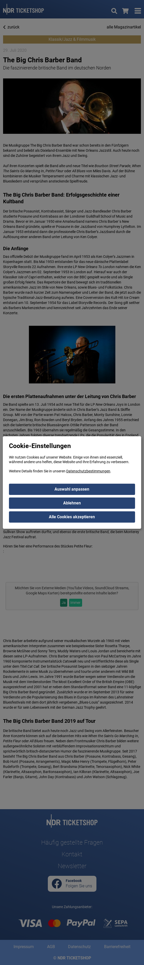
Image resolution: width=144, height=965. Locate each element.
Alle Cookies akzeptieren (72, 516)
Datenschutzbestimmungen (88, 471)
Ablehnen (72, 503)
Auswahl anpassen (71, 489)
